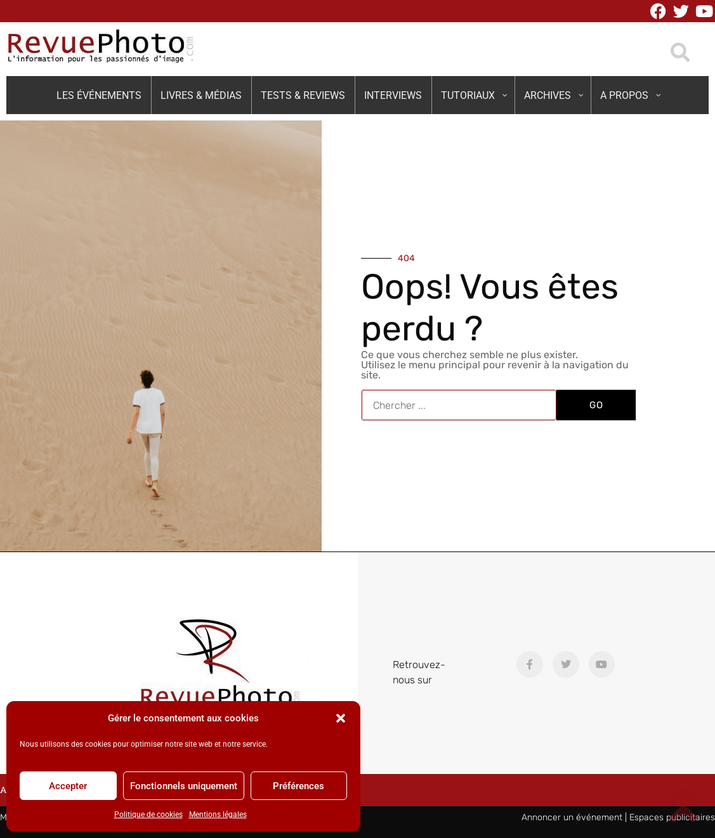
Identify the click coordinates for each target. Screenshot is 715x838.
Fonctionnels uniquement (183, 786)
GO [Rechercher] (596, 405)
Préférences (298, 786)
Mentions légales (218, 814)
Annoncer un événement (571, 817)
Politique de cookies (148, 814)
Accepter (68, 786)
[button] (340, 718)
